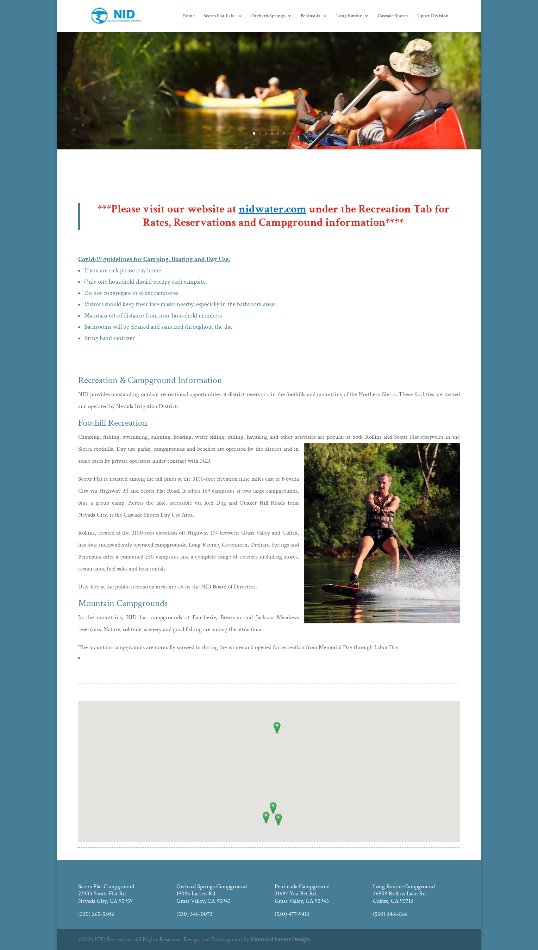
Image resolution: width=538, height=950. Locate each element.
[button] (277, 728)
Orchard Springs (268, 16)
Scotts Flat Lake (220, 16)
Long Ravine (349, 16)
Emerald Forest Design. (281, 939)
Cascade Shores (393, 16)
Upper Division (433, 16)
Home (188, 16)
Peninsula (310, 16)
